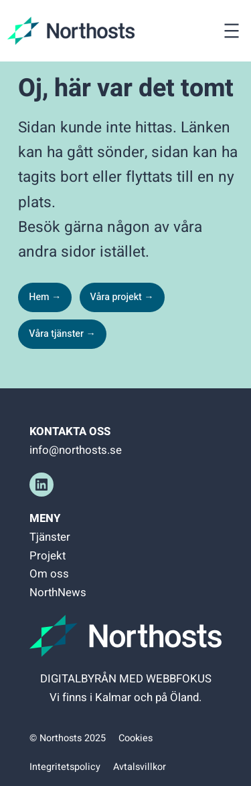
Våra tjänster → (62, 334)
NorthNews (57, 592)
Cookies (135, 738)
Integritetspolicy (64, 767)
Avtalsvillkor (139, 767)
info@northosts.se (75, 450)
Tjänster (49, 537)
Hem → (45, 297)
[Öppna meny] (232, 31)
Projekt (47, 555)
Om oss (49, 573)
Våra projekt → (122, 297)
